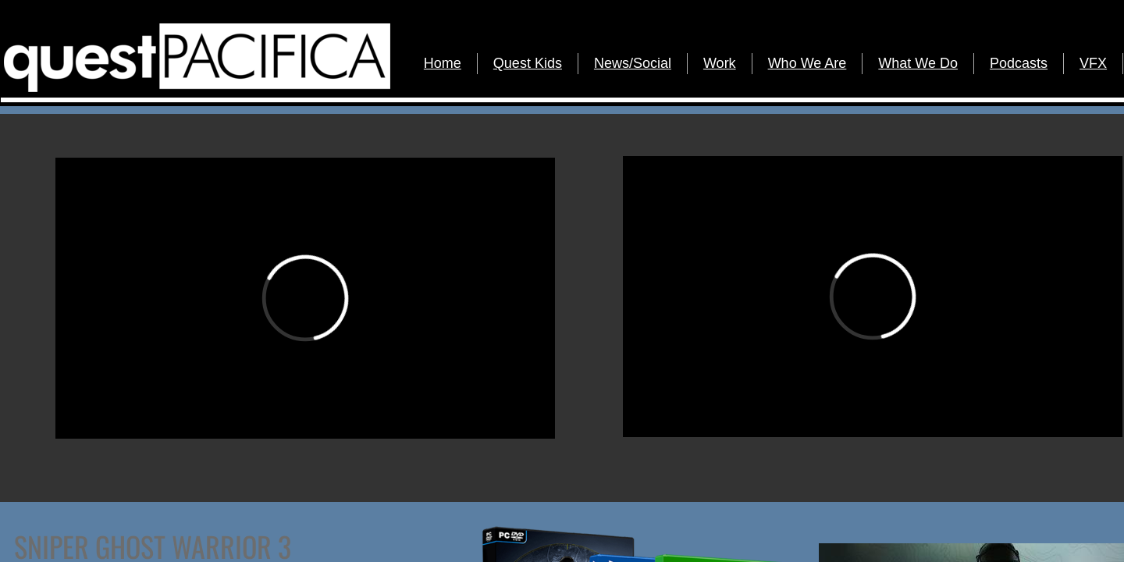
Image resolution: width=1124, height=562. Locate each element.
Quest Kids (527, 63)
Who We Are (807, 63)
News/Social (632, 63)
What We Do (918, 63)
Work (719, 63)
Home (442, 63)
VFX (1093, 63)
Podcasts (1019, 63)
